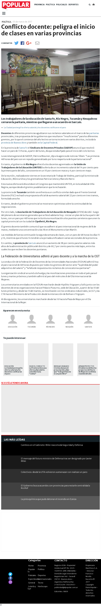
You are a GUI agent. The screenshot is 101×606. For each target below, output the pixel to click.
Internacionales (45, 579)
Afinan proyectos (86, 366)
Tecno (40, 583)
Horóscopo (42, 586)
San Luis (32, 243)
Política (50, 4)
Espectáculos (34, 579)
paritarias (94, 133)
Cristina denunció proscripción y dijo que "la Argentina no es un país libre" (62, 371)
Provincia (39, 4)
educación (12, 327)
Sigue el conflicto (37, 366)
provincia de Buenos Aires (14, 142)
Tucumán (31, 327)
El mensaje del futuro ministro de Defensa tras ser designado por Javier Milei (56, 459)
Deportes (74, 4)
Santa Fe (23, 147)
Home (31, 565)
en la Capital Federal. (48, 142)
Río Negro (50, 327)
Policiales (61, 4)
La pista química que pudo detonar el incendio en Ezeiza (48, 499)
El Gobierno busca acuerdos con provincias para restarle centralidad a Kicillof (55, 486)
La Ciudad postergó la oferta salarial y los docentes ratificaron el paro (35, 127)
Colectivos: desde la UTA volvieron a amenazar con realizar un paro (54, 472)
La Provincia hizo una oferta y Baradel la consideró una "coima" (38, 371)
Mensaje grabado (61, 366)
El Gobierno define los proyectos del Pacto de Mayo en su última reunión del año (88, 371)
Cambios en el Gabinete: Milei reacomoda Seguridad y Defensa (52, 445)
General (31, 583)
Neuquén (69, 327)
